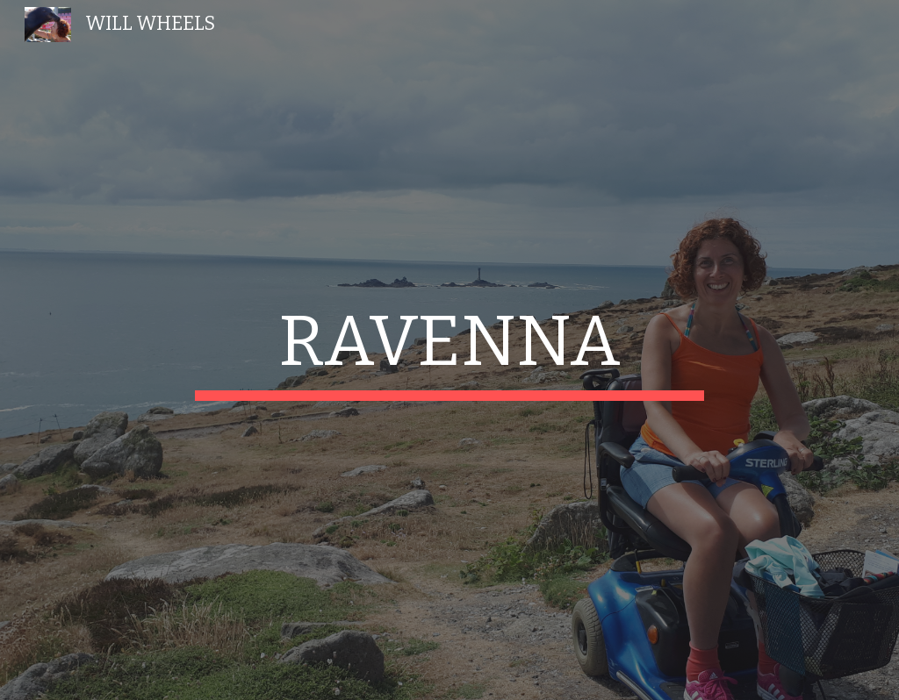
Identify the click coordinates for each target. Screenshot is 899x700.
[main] (449, 350)
